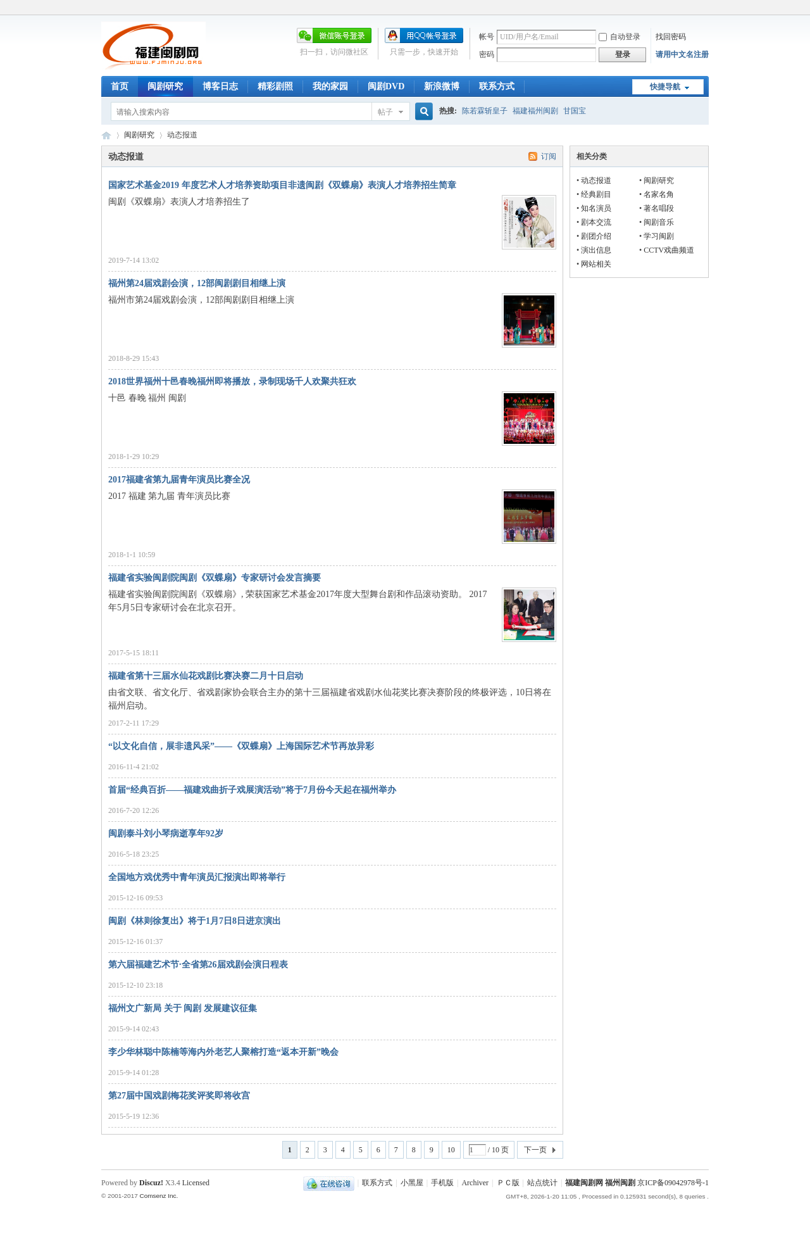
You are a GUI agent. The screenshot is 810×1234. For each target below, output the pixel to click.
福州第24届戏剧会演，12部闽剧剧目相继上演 (196, 283)
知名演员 (596, 208)
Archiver (475, 1182)
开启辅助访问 (705, 9)
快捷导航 (665, 86)
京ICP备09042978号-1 (673, 1182)
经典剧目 (596, 194)
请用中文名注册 (682, 54)
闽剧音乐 (659, 222)
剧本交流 (596, 222)
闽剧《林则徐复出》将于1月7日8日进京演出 (194, 921)
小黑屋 (412, 1182)
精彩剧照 (275, 86)
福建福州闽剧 (535, 110)
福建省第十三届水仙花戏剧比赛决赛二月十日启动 (205, 676)
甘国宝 (574, 110)
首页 (119, 86)
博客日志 (220, 86)
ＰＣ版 (508, 1182)
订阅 (548, 156)
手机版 (442, 1182)
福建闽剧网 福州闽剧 (600, 1182)
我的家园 (330, 86)
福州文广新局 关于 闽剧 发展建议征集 (182, 1008)
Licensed (195, 1182)
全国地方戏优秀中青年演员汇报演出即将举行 (196, 877)
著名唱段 (659, 208)
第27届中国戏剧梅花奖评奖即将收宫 (179, 1095)
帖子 (385, 112)
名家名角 (659, 194)
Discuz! (151, 1182)
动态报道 (596, 180)
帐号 (486, 36)
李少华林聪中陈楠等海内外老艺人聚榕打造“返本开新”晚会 (223, 1052)
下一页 (535, 1149)
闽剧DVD (386, 86)
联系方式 (496, 86)
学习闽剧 (659, 236)
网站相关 (596, 264)
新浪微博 (441, 86)
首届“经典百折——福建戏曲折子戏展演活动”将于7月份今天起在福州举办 (252, 790)
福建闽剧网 (106, 135)
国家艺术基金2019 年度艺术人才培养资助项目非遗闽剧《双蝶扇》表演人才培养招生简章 (282, 185)
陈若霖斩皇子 (485, 110)
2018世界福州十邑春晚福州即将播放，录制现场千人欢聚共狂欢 (232, 381)
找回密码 (671, 36)
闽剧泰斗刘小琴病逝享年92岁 (165, 833)
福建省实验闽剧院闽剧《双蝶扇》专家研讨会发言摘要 (214, 577)
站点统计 (542, 1182)
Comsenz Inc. (158, 1195)
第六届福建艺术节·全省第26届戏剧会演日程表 (198, 964)
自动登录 (619, 36)
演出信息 (596, 250)
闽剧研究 (165, 86)
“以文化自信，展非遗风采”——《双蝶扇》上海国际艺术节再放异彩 (241, 746)
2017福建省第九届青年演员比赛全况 (179, 479)
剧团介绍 (596, 236)
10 (451, 1149)
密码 (486, 54)
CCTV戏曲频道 (669, 250)
